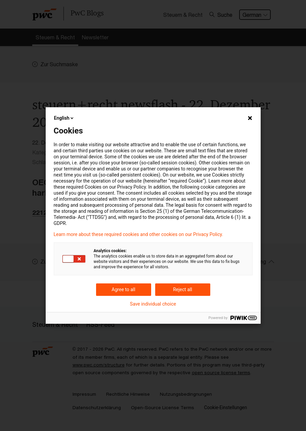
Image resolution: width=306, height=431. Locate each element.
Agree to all (123, 289)
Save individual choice (153, 304)
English (64, 118)
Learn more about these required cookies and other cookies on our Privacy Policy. (138, 234)
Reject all (182, 289)
